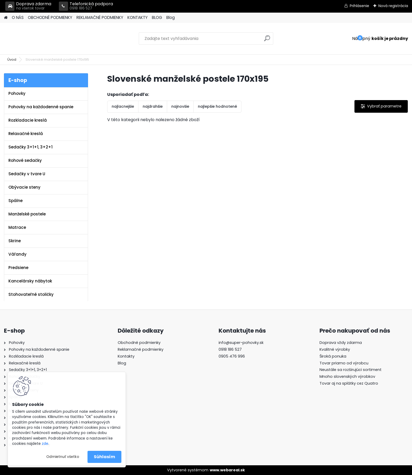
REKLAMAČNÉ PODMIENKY (99, 17)
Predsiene (18, 267)
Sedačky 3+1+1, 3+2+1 (30, 147)
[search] (267, 40)
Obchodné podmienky (139, 342)
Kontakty (126, 356)
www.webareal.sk (227, 470)
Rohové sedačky (25, 160)
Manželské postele (27, 214)
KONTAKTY (137, 17)
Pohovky (16, 93)
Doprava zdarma (28, 6)
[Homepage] (6, 18)
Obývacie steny (24, 187)
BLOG (157, 17)
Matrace (17, 227)
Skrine (14, 241)
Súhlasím (104, 457)
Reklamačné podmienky (140, 349)
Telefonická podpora (86, 6)
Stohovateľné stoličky (31, 294)
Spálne (15, 200)
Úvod (11, 59)
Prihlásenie (359, 5)
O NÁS (18, 17)
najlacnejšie (123, 106)
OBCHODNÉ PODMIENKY (50, 17)
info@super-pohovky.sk (241, 342)
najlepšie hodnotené (217, 106)
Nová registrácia (393, 5)
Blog (170, 17)
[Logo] (40, 38)
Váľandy (17, 254)
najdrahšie (153, 106)
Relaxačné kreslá (25, 133)
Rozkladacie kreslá (27, 120)
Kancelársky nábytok (30, 281)
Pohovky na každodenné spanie (40, 107)
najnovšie (180, 106)
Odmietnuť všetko (62, 456)
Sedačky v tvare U (26, 174)
